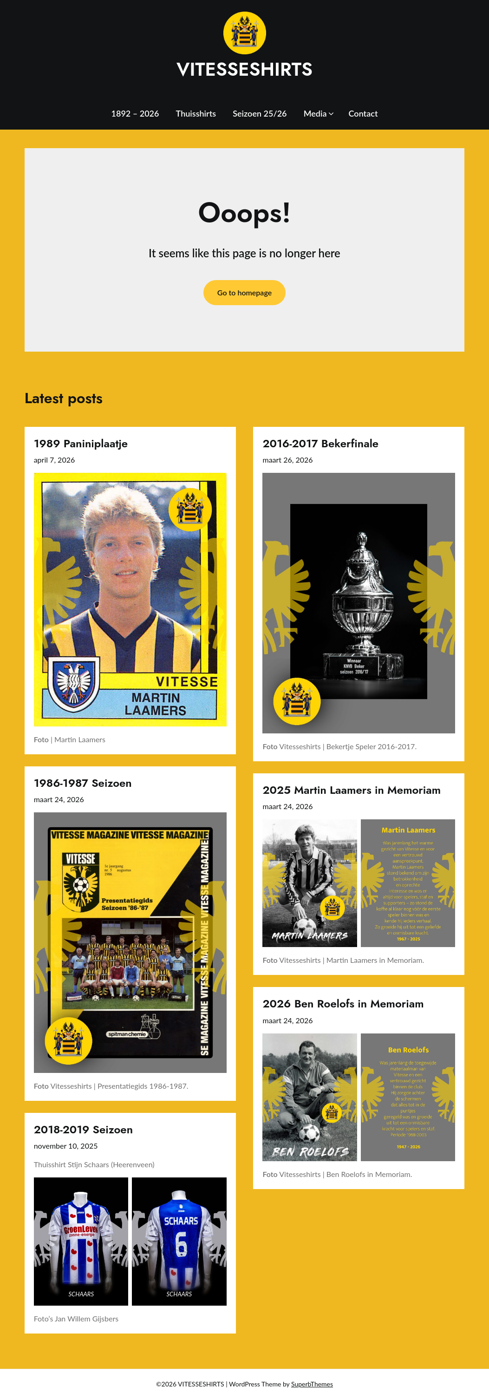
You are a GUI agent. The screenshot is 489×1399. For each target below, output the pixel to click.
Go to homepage (244, 292)
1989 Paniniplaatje (81, 443)
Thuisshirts (196, 113)
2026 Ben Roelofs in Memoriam (343, 1003)
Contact (363, 113)
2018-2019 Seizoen (83, 1129)
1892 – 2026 (135, 113)
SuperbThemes (312, 1384)
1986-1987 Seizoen (83, 783)
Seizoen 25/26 (260, 113)
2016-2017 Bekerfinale (320, 443)
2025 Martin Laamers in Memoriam (351, 790)
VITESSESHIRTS (244, 69)
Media (315, 113)
